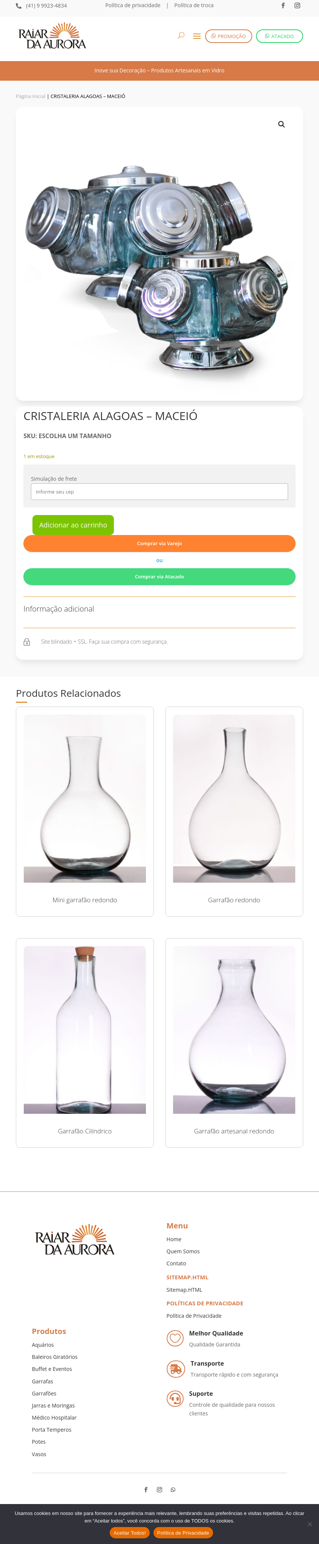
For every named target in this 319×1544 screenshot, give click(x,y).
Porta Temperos (52, 1429)
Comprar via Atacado (159, 576)
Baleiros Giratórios (55, 1356)
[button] (281, 124)
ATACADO (282, 36)
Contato (176, 1263)
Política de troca (193, 5)
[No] (309, 1524)
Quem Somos (183, 1251)
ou (159, 560)
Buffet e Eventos (52, 1368)
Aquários (43, 1344)
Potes (39, 1441)
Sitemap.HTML (184, 1289)
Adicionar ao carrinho (73, 524)
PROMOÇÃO (232, 36)
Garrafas (42, 1381)
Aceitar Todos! (129, 1533)
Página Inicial (30, 96)
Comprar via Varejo (159, 543)
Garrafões (44, 1393)
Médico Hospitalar (54, 1417)
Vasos (39, 1454)
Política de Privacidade (194, 1315)
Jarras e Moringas (53, 1405)
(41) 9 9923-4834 (46, 5)
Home (174, 1239)
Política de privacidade (132, 5)
